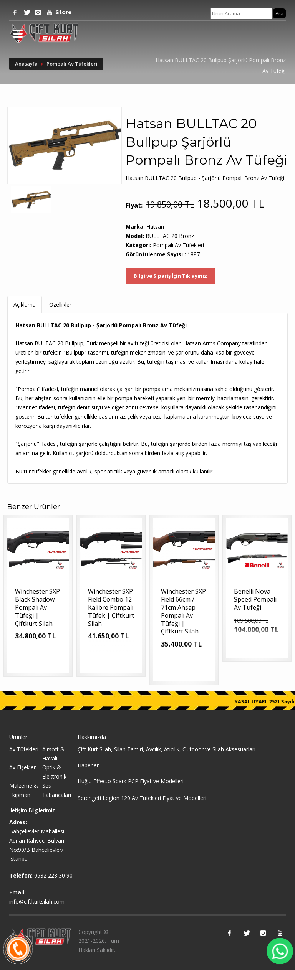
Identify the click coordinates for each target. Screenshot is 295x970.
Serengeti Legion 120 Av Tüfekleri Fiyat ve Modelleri (142, 798)
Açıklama (24, 304)
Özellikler (60, 304)
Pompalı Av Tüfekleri (72, 63)
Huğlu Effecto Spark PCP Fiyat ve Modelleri (131, 781)
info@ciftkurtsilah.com (37, 901)
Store (61, 12)
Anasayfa (26, 63)
